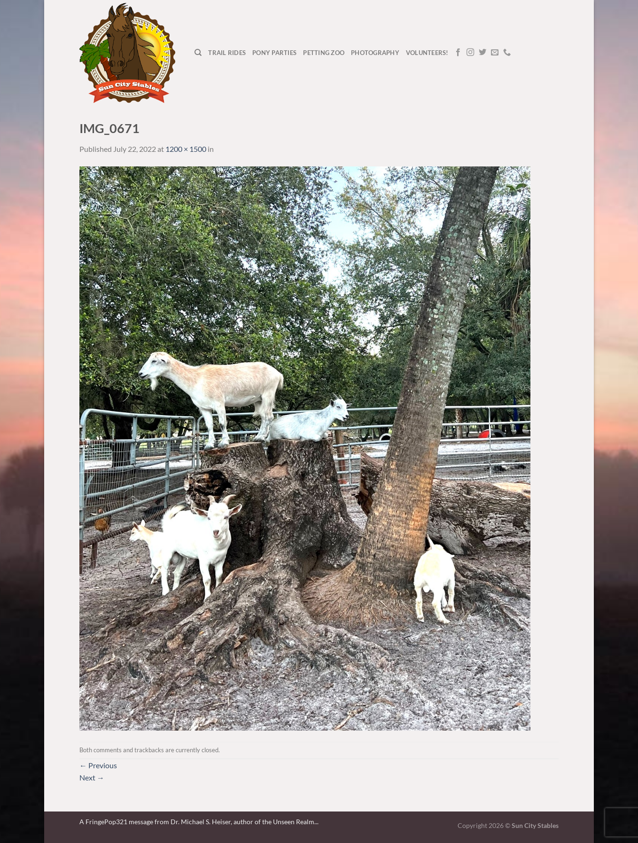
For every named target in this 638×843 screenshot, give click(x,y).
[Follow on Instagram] (470, 52)
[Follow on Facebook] (458, 52)
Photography (375, 52)
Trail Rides (227, 52)
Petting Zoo (323, 52)
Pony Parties (274, 52)
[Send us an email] (494, 52)
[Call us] (507, 52)
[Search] (198, 53)
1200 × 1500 (185, 148)
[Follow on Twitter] (482, 52)
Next (91, 777)
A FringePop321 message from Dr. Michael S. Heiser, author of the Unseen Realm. (197, 822)
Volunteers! (427, 52)
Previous (98, 765)
